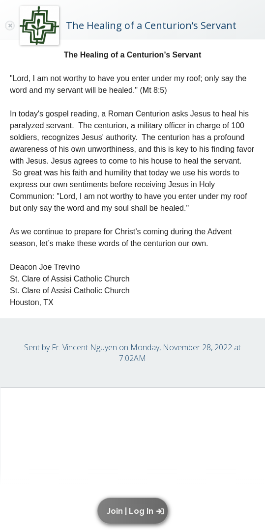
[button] (135, 511)
